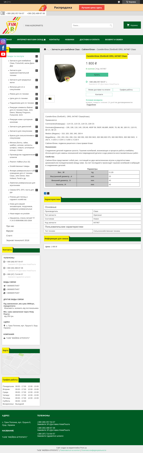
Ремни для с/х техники (19, 94)
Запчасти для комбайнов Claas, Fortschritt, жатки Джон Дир (22, 63)
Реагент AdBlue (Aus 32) (20, 162)
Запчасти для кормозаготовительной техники (19, 72)
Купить (97, 75)
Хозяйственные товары (19, 166)
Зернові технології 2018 (17, 240)
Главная (7, 40)
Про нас (10, 226)
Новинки (69, 40)
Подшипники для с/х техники (22, 103)
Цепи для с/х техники (19, 98)
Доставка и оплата (90, 40)
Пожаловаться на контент (70, 450)
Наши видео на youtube (20, 213)
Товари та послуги (15, 56)
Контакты (54, 40)
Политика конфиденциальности (93, 450)
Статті (9, 235)
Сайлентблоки (88, 49)
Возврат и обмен (114, 40)
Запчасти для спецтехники (21, 131)
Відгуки (9, 231)
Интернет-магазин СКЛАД (30, 40)
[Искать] (111, 25)
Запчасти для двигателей (20, 126)
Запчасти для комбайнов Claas (66, 49)
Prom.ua (83, 448)
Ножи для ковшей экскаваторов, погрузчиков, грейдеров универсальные (21, 206)
